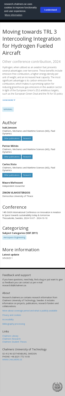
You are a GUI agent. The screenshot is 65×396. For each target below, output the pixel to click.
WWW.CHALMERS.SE (12, 359)
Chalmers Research (11, 338)
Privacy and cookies (11, 315)
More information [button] (13, 15)
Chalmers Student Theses (14, 341)
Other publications (11, 138)
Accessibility (8, 319)
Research (27, 138)
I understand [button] (50, 10)
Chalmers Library (10, 335)
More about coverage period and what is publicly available (29, 310)
